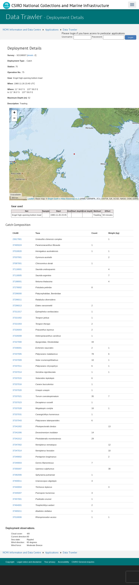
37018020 (17, 251)
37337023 (17, 402)
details (30, 55)
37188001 (17, 281)
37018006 (17, 517)
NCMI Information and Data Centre (22, 29)
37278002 (17, 287)
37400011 (17, 481)
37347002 (17, 445)
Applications (52, 29)
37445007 (17, 493)
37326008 (17, 336)
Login (130, 37)
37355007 (17, 469)
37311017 (17, 312)
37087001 (17, 263)
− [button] (14, 118)
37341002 (17, 426)
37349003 (17, 463)
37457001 (17, 499)
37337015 (17, 378)
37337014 (17, 372)
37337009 (17, 360)
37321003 (17, 324)
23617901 (17, 239)
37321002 (17, 318)
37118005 (17, 275)
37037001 (17, 257)
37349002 (17, 457)
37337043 (17, 420)
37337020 (17, 390)
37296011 (17, 300)
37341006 (17, 432)
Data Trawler (70, 29)
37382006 (17, 475)
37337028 (17, 408)
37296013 (17, 305)
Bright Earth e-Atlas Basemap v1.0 (63, 199)
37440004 (17, 487)
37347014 (17, 451)
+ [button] (14, 113)
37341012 (17, 439)
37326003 (17, 330)
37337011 (17, 366)
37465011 (17, 511)
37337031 (17, 414)
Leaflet (31, 199)
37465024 (17, 245)
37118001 (17, 269)
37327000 (17, 342)
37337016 (17, 384)
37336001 (17, 348)
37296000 (17, 293)
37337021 (17, 396)
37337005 (17, 354)
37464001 (17, 505)
